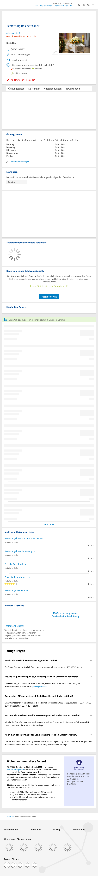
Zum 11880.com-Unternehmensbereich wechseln (53, 6)
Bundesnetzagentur (15, 769)
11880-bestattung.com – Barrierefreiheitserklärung (65, 614)
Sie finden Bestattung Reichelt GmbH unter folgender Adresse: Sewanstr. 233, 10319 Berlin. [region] (43, 667)
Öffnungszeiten (16, 88)
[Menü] (94, 5)
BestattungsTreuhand (15, 590)
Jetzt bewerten (49, 296)
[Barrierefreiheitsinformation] (89, 5)
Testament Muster (14, 625)
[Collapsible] (91, 660)
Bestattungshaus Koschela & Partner (22, 538)
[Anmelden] (85, 5)
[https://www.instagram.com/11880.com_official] (14, 865)
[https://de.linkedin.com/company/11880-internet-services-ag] (27, 865)
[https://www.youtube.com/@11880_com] (34, 865)
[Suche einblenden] (80, 5)
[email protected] (39, 686)
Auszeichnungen (53, 88)
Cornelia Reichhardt (13, 564)
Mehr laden (49, 524)
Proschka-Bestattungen (15, 577)
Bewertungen (72, 88)
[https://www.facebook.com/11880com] (7, 865)
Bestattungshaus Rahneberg (18, 551)
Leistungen (34, 88)
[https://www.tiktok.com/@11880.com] (20, 865)
